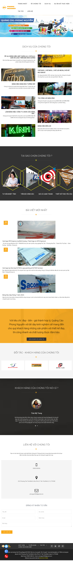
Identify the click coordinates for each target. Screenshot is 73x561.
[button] (35, 425)
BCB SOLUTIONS (43, 558)
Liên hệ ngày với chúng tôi (36, 339)
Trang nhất (22, 4)
